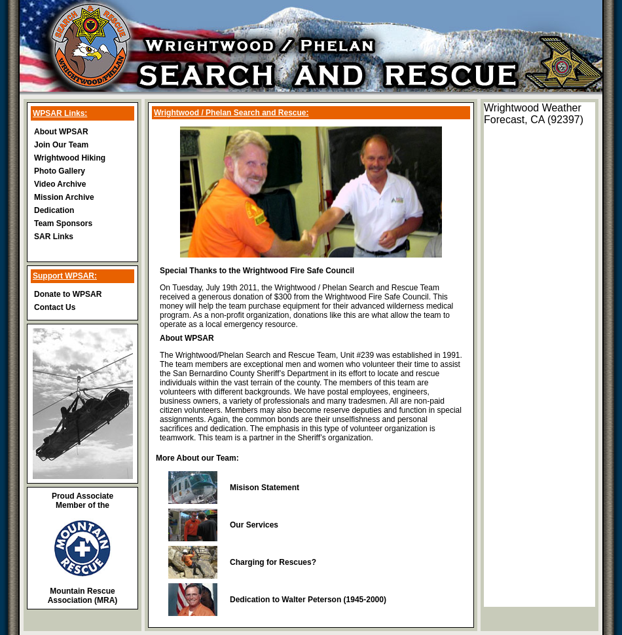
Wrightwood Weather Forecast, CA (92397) (533, 113)
